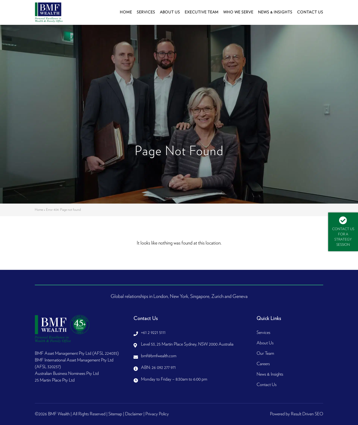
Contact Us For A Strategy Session (343, 231)
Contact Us (310, 12)
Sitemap (115, 414)
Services (146, 12)
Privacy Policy (157, 414)
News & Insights (275, 12)
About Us (170, 12)
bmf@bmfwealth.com (158, 356)
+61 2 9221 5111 (153, 332)
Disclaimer (133, 414)
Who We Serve (238, 12)
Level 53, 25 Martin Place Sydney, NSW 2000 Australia (187, 344)
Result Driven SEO (307, 414)
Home (126, 12)
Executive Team (202, 12)
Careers (263, 364)
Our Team (265, 353)
